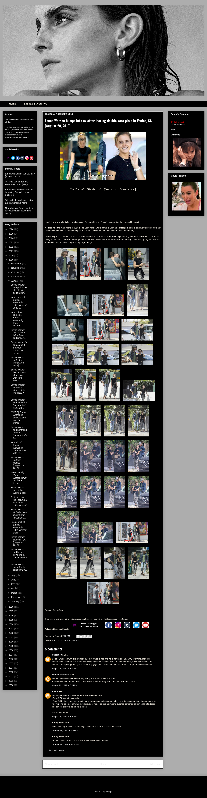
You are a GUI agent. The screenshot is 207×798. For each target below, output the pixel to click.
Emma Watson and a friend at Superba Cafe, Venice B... (19, 404)
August (15, 281)
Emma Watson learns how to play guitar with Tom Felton (18, 375)
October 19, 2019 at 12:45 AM (65, 744)
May (13, 584)
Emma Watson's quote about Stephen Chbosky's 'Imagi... (19, 347)
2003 (11, 672)
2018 (11, 607)
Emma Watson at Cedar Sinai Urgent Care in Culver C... (19, 513)
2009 (11, 646)
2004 (11, 668)
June (14, 579)
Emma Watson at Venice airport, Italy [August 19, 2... (18, 390)
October (15, 272)
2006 (11, 659)
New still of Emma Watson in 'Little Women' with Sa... (19, 447)
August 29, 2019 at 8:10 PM (64, 668)
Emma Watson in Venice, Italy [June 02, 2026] (20, 175)
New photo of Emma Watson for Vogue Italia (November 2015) (19, 211)
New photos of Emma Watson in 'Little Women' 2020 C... (19, 302)
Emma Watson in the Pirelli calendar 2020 (19, 567)
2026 (11, 229)
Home (12, 103)
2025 (11, 233)
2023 (11, 242)
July (13, 575)
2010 (11, 641)
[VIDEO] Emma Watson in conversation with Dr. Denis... (18, 417)
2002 (11, 676)
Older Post (155, 764)
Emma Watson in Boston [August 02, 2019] (18, 361)
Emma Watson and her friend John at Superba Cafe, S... (19, 432)
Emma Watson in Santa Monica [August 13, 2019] (18, 462)
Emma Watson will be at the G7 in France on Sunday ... (18, 334)
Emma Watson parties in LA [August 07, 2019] (18, 541)
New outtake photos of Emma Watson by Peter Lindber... (17, 319)
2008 (11, 650)
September (17, 276)
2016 (11, 615)
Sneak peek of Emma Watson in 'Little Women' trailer (19, 527)
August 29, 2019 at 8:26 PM (64, 716)
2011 (11, 637)
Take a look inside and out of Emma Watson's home (19, 201)
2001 (11, 681)
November (16, 268)
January (15, 601)
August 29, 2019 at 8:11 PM (64, 685)
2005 (11, 663)
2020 (11, 255)
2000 (11, 685)
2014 (11, 624)
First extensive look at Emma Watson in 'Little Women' (19, 501)
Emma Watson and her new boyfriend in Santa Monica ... (19, 554)
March (14, 592)
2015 (11, 620)
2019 (11, 259)
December (16, 263)
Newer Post (51, 764)
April (13, 588)
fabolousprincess (60, 674)
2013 (11, 628)
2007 (11, 654)
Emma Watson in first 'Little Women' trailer (19, 490)
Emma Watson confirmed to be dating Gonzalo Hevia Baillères (18, 192)
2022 (11, 247)
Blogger (108, 791)
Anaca (55, 691)
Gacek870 (57, 655)
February (16, 597)
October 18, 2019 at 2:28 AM (65, 730)
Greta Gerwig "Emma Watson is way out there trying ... (19, 477)
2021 (11, 251)
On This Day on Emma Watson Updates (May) (16, 183)
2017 (11, 611)
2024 (11, 238)
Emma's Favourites (35, 103)
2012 (11, 633)
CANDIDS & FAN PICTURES (65, 640)
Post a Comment (56, 750)
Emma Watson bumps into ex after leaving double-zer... (19, 288)
